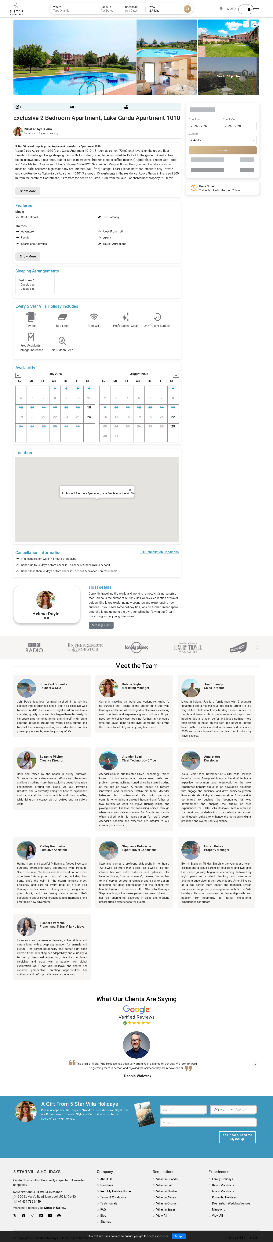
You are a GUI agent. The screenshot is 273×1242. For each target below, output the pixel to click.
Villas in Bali (164, 1185)
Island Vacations (223, 1191)
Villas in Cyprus (166, 1203)
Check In (194, 119)
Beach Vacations (223, 1185)
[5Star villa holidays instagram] (32, 1216)
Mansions (218, 1209)
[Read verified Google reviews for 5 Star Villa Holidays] (136, 1015)
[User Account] (241, 9)
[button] (257, 648)
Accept (178, 1236)
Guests (193, 133)
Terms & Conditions (113, 1197)
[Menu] (256, 10)
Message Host (102, 625)
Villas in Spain (165, 1209)
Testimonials (108, 1203)
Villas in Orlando (167, 1179)
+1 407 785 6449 (29, 1201)
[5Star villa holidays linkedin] (41, 1216)
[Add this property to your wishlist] (246, 24)
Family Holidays (222, 1179)
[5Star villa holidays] (20, 9)
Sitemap (105, 1222)
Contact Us (52, 1208)
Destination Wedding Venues (231, 1203)
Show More (28, 191)
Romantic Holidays (224, 1197)
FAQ (103, 1209)
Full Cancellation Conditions (159, 552)
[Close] (130, 490)
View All (161, 1216)
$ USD (227, 9)
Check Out (229, 119)
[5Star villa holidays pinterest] (59, 1216)
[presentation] (187, 1138)
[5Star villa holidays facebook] (23, 1216)
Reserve (223, 150)
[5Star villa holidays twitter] (15, 1216)
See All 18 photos (228, 76)
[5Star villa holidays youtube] (50, 1216)
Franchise (106, 1185)
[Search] (187, 9)
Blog (103, 1216)
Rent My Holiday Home (115, 1191)
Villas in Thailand (167, 1191)
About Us (106, 1179)
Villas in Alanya (166, 1197)
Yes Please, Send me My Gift (237, 1137)
